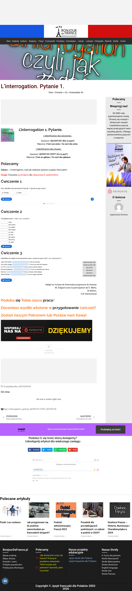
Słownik (108, 41)
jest (71, 141)
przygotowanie (66, 308)
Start (8, 41)
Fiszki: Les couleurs (10, 522)
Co (58, 154)
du (88, 284)
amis (75, 144)
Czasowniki (50, 41)
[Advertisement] (66, 12)
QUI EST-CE (51, 409)
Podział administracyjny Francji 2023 (62, 526)
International (91, 294)
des (59, 136)
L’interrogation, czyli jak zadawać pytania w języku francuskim (38, 170)
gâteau (47, 157)
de (63, 284)
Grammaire (70, 284)
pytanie (25, 409)
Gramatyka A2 (76, 92)
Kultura (24, 41)
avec (68, 288)
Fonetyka (60, 41)
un (42, 157)
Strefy (116, 41)
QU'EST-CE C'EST (37, 409)
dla (30, 175)
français (93, 284)
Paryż (41, 41)
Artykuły (15, 41)
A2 (66, 92)
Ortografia (99, 41)
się (18, 300)
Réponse (41, 144)
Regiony (33, 41)
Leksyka (89, 41)
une (53, 144)
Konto (123, 41)
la (56, 284)
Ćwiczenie (10, 181)
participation (79, 288)
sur (53, 284)
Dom (51, 92)
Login (96, 460)
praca (48, 300)
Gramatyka (71, 41)
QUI (52, 141)
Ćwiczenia (12, 175)
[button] (34, 450)
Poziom (59, 92)
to (68, 141)
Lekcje (81, 41)
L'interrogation (14, 409)
